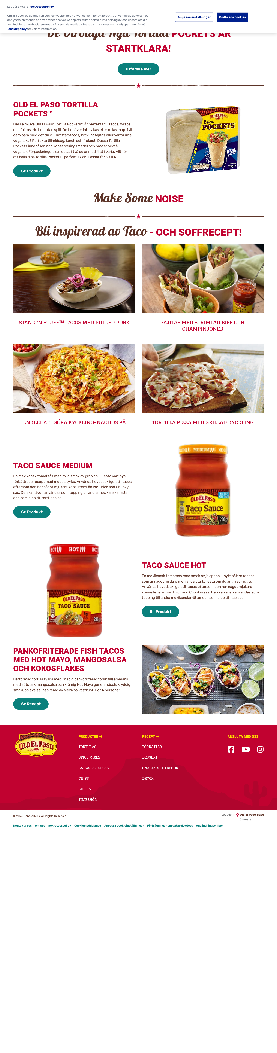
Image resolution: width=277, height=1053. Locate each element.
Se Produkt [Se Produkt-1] (32, 512)
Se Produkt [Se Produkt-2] (160, 611)
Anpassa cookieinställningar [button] (124, 825)
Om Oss (40, 825)
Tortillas (87, 747)
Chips (84, 778)
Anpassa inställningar (194, 15)
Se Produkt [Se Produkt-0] (32, 171)
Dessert (149, 757)
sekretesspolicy (42, 5)
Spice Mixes (89, 757)
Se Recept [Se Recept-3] (31, 704)
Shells (85, 789)
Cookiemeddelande (87, 825)
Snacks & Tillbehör (160, 768)
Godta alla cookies (232, 15)
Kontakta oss (22, 825)
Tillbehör (88, 800)
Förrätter (152, 747)
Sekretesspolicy (59, 825)
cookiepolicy (17, 27)
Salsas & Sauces (94, 768)
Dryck (148, 778)
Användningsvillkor (209, 825)
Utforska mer (138, 69)
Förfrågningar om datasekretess (170, 825)
